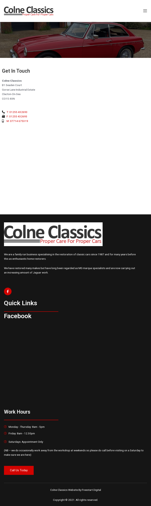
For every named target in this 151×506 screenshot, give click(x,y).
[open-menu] (145, 11)
